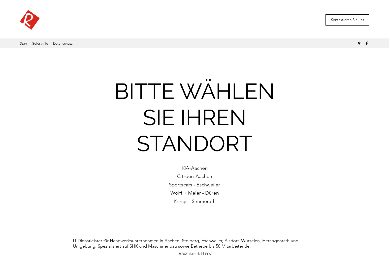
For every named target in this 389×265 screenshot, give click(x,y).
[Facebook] (366, 43)
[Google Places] (359, 43)
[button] (347, 20)
